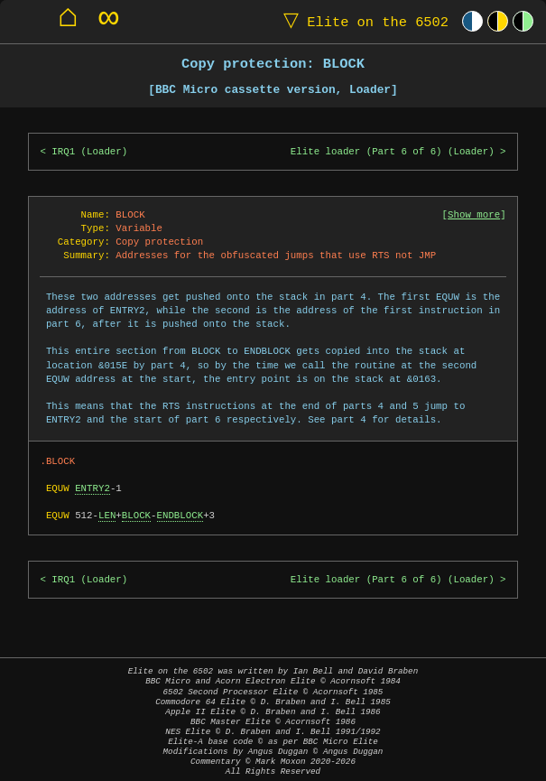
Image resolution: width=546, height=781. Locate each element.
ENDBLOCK (180, 515)
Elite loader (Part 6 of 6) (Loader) (393, 151)
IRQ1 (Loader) (89, 151)
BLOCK (136, 515)
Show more (474, 215)
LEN (107, 515)
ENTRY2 (92, 488)
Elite (362, 21)
